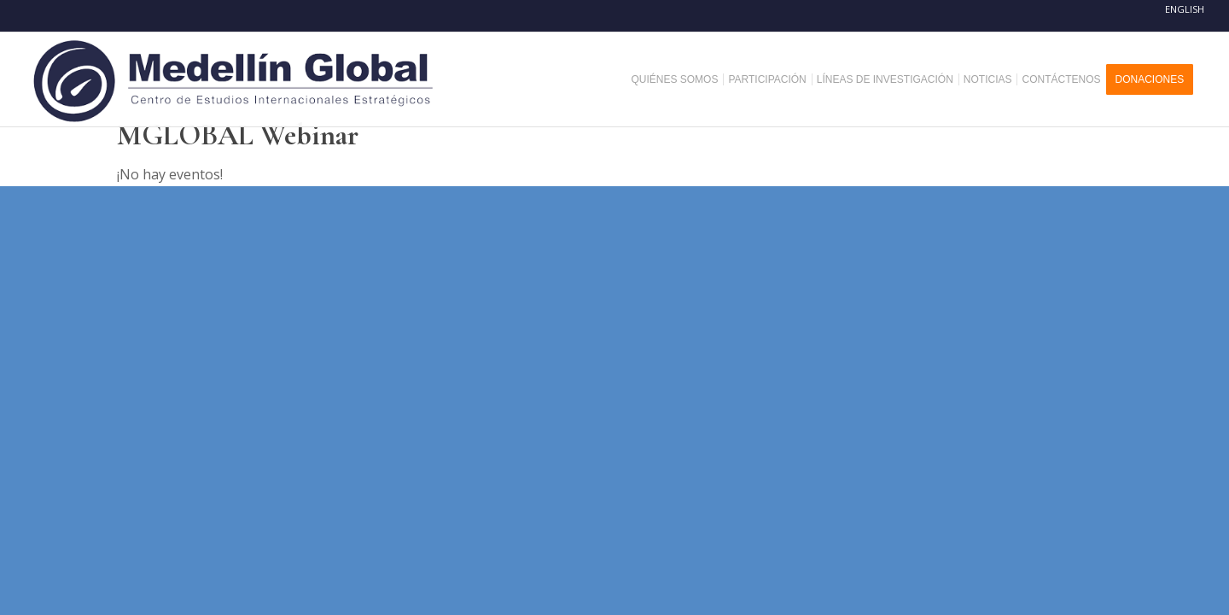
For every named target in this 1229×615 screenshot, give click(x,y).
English (1184, 9)
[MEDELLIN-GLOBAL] (235, 79)
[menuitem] (680, 79)
